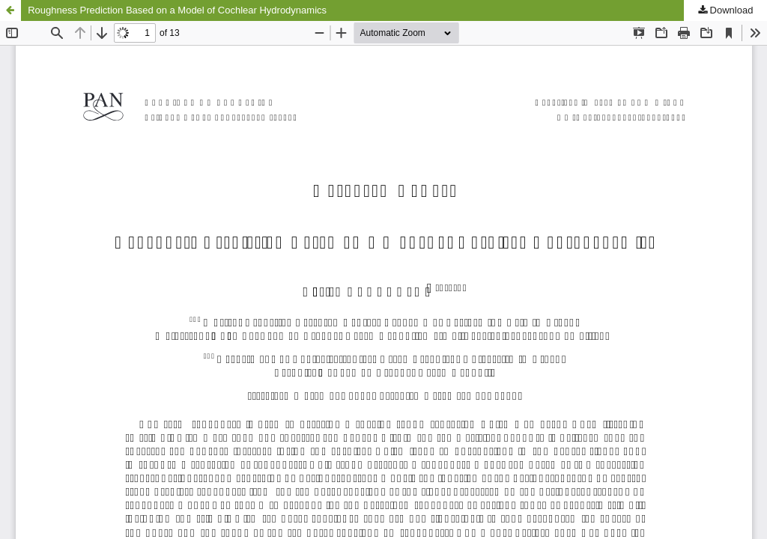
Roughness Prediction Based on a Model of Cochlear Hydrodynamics (177, 10)
